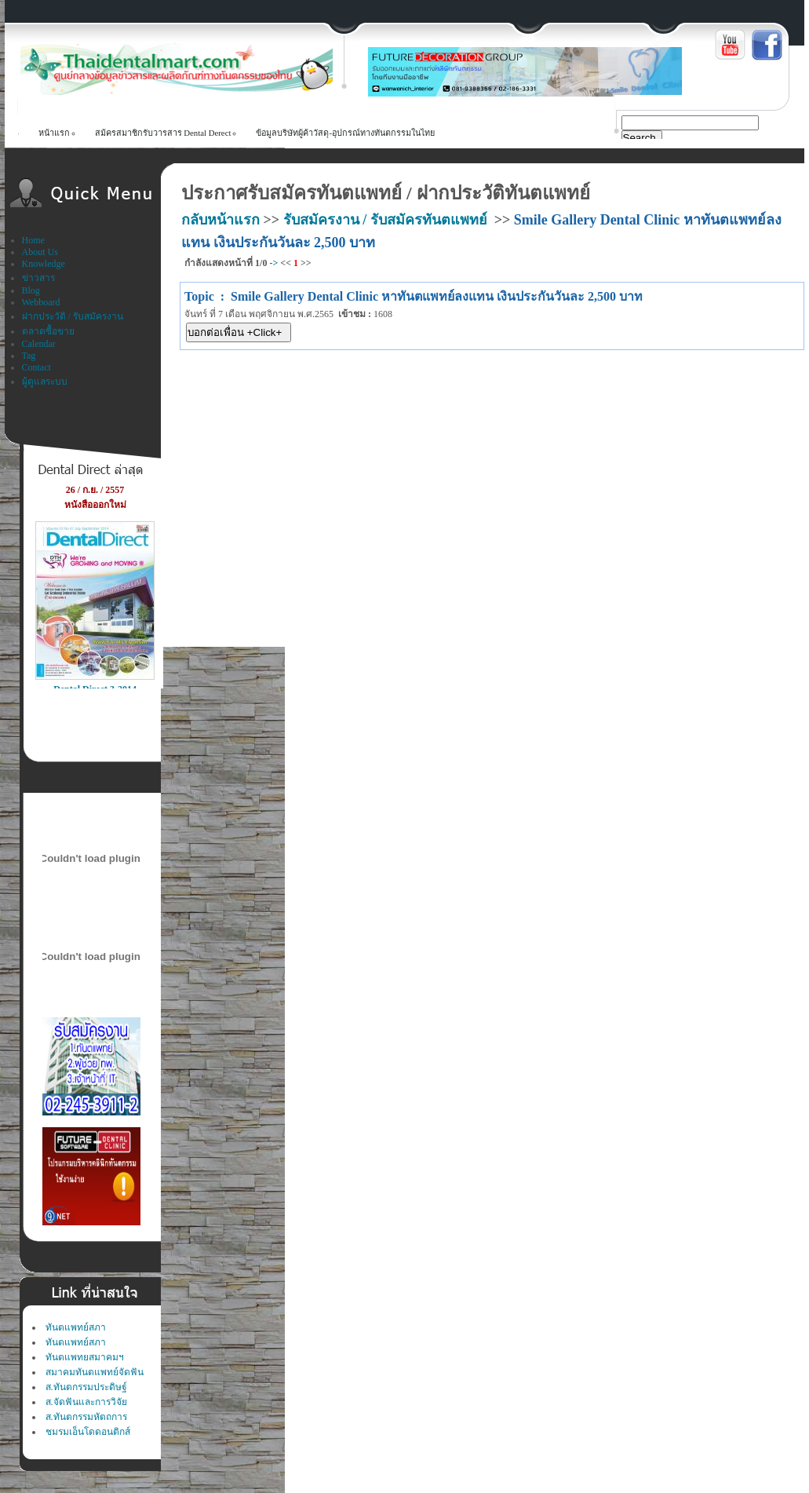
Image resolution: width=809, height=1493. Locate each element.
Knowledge (43, 263)
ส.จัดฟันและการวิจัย (86, 1401)
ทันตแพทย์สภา (76, 1327)
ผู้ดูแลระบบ (44, 381)
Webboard (41, 302)
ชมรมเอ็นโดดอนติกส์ (88, 1431)
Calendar (39, 343)
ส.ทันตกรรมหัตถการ (86, 1416)
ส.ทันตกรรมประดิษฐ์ (86, 1387)
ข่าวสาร (38, 277)
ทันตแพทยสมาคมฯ (85, 1357)
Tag (29, 355)
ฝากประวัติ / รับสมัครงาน (72, 316)
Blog (31, 290)
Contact (36, 367)
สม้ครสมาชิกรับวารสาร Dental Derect (163, 132)
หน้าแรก (54, 132)
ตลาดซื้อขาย (48, 331)
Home (33, 240)
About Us (40, 251)
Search (639, 138)
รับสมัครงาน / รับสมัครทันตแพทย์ (385, 220)
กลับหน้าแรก (220, 220)
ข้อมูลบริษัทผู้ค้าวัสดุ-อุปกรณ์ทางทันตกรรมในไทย (345, 132)
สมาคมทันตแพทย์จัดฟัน (95, 1372)
